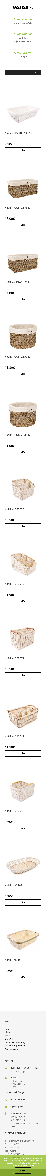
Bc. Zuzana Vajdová (18, 1113)
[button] (34, 72)
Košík (7, 1035)
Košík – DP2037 (14, 583)
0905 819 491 (24, 19)
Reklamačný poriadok (15, 1045)
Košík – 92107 (13, 885)
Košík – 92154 (13, 960)
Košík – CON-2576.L (17, 207)
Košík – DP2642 (14, 736)
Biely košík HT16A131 (18, 133)
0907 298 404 (24, 52)
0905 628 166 (24, 34)
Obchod (8, 1032)
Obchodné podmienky (15, 1042)
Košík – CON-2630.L (17, 356)
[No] (43, 1165)
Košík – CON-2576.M (18, 282)
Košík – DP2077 (14, 658)
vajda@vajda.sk (16, 1106)
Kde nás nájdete (12, 1049)
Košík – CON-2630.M (18, 435)
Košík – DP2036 (14, 509)
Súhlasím (23, 1170)
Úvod (7, 1029)
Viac (23, 150)
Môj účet (9, 1039)
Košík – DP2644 (14, 811)
